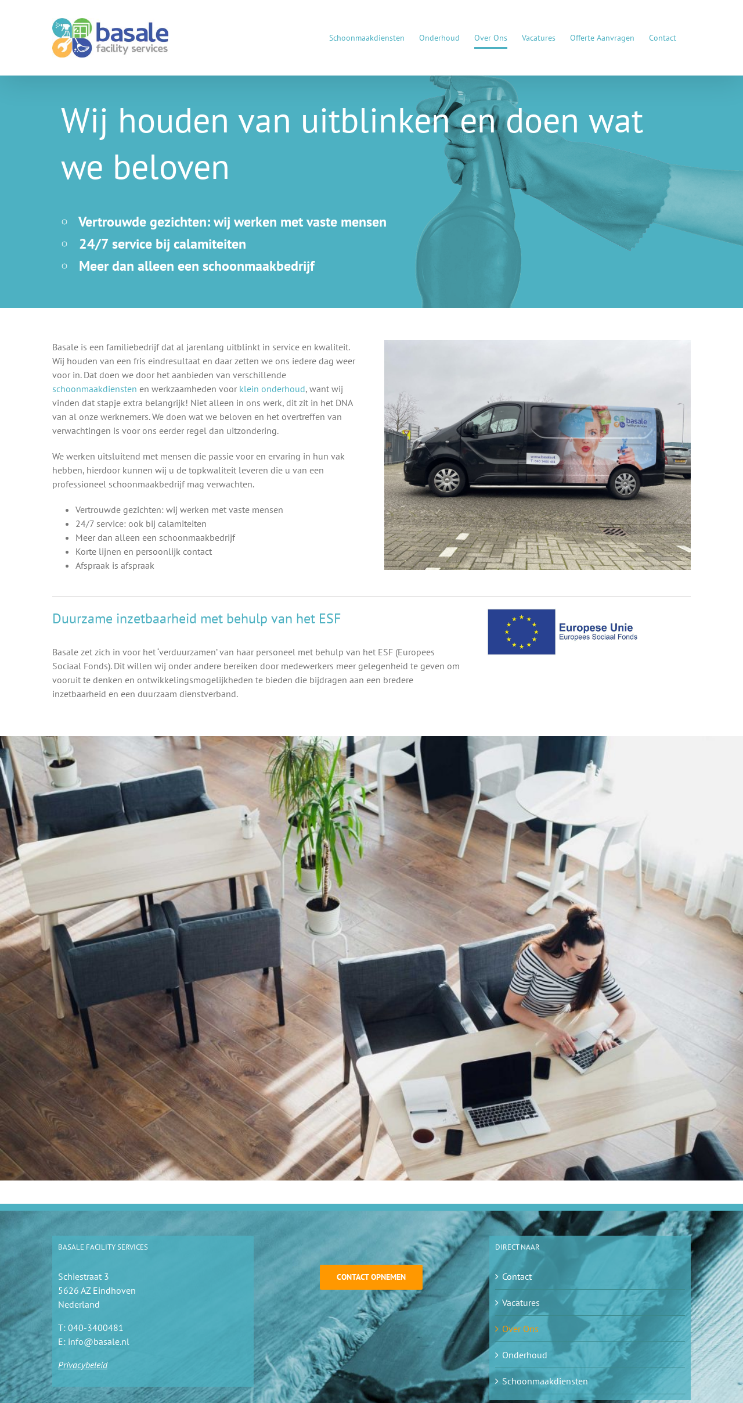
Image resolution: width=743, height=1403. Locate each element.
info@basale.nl (98, 1341)
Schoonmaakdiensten (545, 1381)
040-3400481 (96, 1327)
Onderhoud (524, 1355)
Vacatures (521, 1302)
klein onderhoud (272, 388)
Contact (517, 1276)
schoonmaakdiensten (94, 388)
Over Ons (520, 1328)
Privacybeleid (82, 1364)
